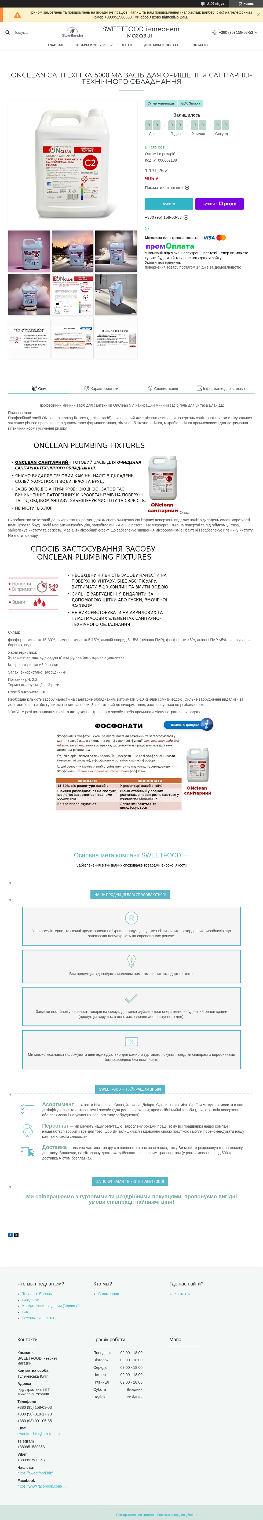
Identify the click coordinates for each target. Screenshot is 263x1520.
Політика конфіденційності (177, 1515)
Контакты (200, 45)
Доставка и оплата (161, 45)
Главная (55, 45)
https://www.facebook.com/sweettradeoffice (42, 1486)
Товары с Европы (37, 1294)
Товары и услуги (90, 45)
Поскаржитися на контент (135, 1515)
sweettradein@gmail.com (38, 1434)
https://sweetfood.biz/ (35, 1473)
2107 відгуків (216, 4)
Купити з (219, 204)
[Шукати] (7, 32)
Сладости (30, 1300)
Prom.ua (157, 1510)
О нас (127, 45)
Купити (169, 204)
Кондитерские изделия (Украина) (51, 1306)
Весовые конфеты (38, 1318)
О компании (108, 1294)
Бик (25, 1312)
